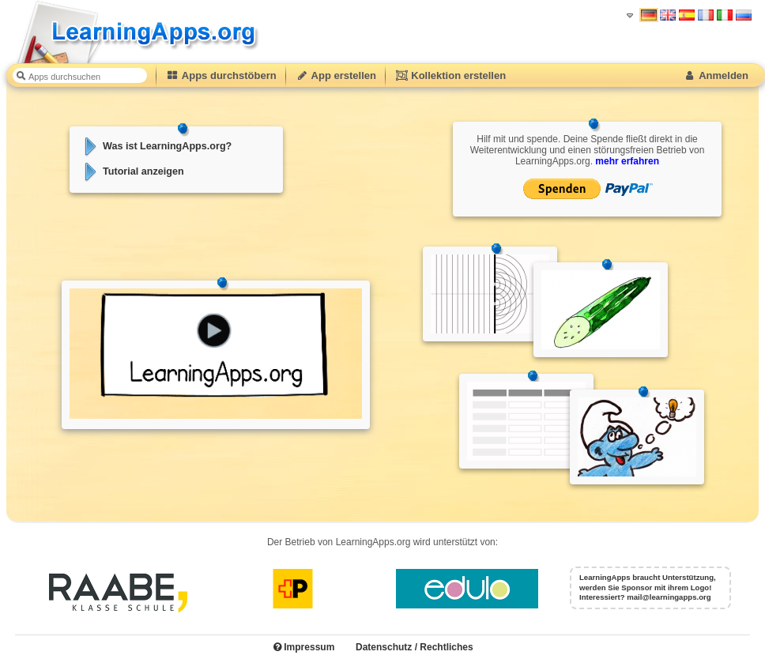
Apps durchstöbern (221, 75)
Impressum (303, 647)
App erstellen (336, 75)
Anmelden (715, 75)
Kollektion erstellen (450, 75)
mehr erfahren (627, 161)
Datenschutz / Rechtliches (414, 647)
